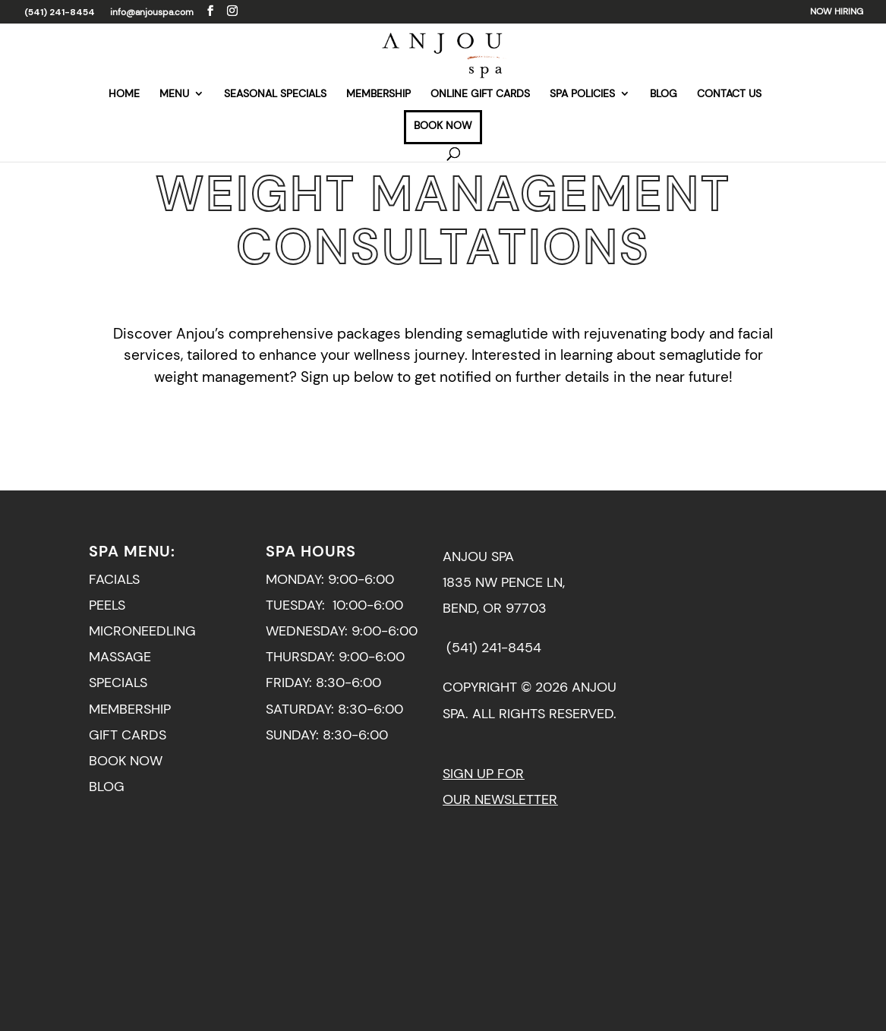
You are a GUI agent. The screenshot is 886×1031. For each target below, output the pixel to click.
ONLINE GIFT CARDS (480, 94)
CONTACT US (729, 94)
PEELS (107, 605)
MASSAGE (120, 657)
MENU (174, 94)
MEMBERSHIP (378, 94)
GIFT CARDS (127, 735)
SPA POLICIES (582, 94)
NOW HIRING (836, 12)
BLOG (663, 94)
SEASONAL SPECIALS (275, 94)
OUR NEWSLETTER (500, 799)
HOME (124, 94)
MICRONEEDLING (142, 631)
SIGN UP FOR (483, 774)
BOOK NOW (443, 126)
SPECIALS (118, 682)
